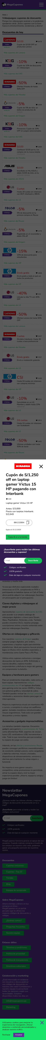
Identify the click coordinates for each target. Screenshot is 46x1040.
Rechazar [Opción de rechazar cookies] (6, 1035)
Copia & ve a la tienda (17, 537)
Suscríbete (33, 561)
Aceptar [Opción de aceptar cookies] (18, 1035)
